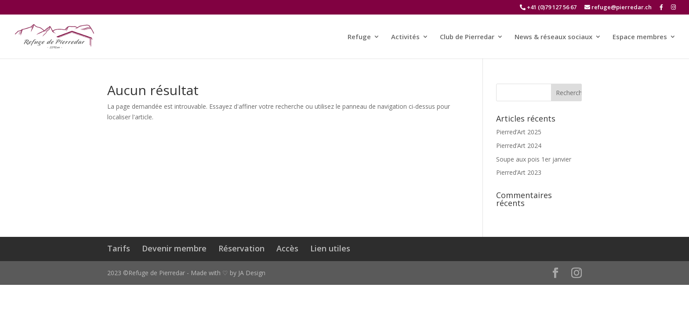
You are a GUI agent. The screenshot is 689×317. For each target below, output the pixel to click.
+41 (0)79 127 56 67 (548, 7)
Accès (287, 248)
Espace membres (640, 37)
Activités (405, 37)
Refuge (359, 37)
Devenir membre (174, 248)
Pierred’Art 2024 (518, 145)
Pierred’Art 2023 (518, 172)
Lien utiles (330, 248)
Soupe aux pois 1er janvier (533, 159)
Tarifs (118, 248)
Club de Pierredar (467, 37)
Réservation (241, 248)
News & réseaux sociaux (553, 37)
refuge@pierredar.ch (618, 7)
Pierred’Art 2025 (518, 132)
